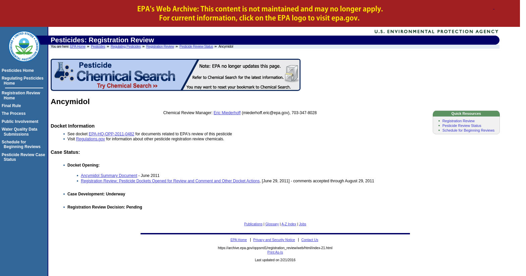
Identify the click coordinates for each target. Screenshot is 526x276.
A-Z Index (288, 224)
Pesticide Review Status (196, 46)
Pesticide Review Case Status (24, 157)
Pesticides (98, 46)
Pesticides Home (19, 70)
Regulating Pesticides (126, 46)
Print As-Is (275, 252)
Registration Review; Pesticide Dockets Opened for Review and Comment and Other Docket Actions (170, 181)
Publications (253, 224)
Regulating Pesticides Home (24, 80)
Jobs (302, 224)
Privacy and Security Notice (274, 240)
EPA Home (78, 46)
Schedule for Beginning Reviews (468, 130)
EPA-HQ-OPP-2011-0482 (111, 134)
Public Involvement (21, 121)
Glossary (272, 224)
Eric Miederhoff (227, 112)
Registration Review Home (22, 95)
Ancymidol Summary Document (109, 175)
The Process (14, 113)
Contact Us (309, 240)
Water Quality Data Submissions (20, 131)
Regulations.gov (90, 139)
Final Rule (12, 105)
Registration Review (160, 46)
